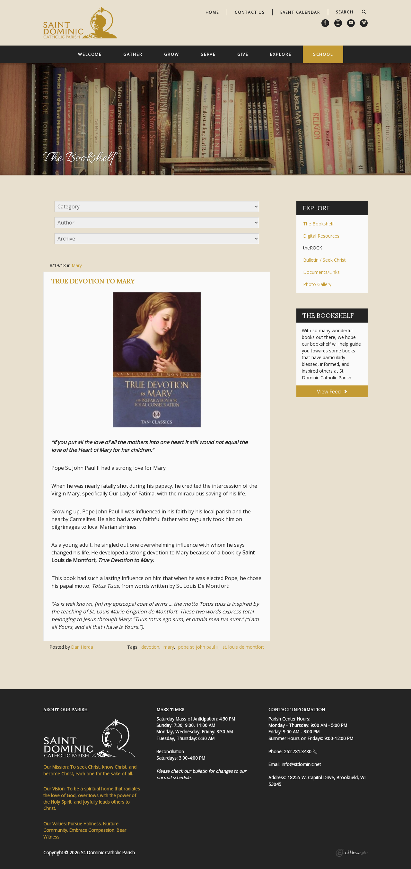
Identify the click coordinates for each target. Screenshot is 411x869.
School (323, 54)
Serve (208, 54)
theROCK (312, 248)
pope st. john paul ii (198, 647)
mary (168, 647)
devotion (150, 647)
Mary (77, 265)
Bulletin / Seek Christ (324, 260)
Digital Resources (321, 236)
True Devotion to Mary (93, 281)
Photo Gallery (317, 284)
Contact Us (250, 12)
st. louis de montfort (243, 647)
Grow (171, 54)
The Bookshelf (318, 224)
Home (212, 12)
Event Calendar (300, 12)
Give (243, 54)
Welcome (90, 54)
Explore (280, 54)
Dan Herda (82, 647)
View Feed (332, 391)
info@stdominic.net (301, 764)
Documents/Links (321, 272)
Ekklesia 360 (352, 853)
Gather (132, 54)
